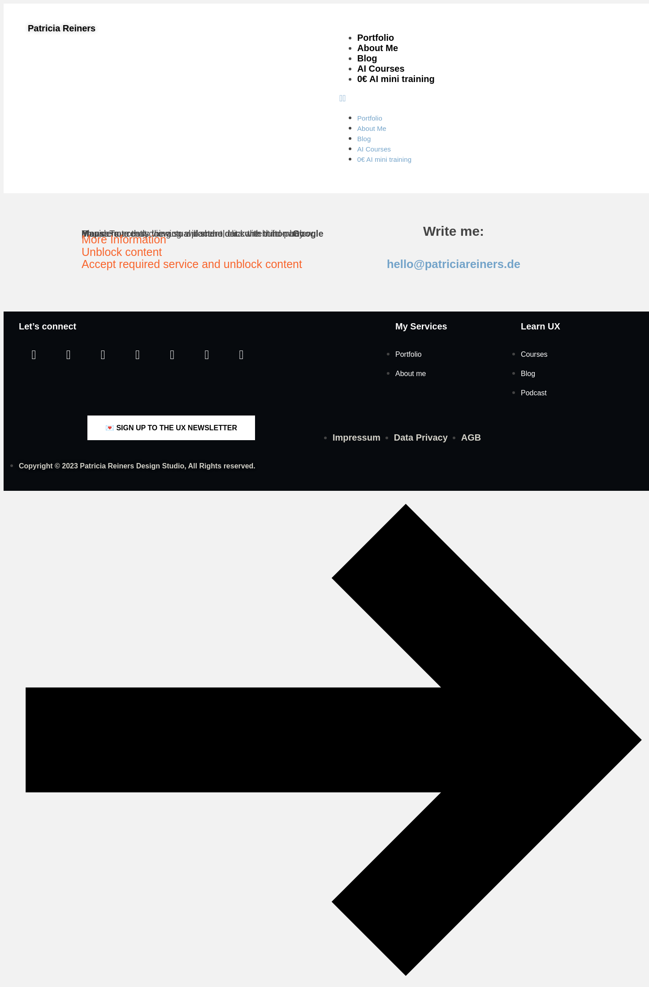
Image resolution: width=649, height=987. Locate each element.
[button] (488, 98)
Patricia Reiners (61, 28)
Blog (367, 58)
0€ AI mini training (396, 79)
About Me (377, 48)
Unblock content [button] (122, 252)
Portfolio (375, 38)
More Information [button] (124, 239)
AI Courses (381, 69)
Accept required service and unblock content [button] (192, 264)
